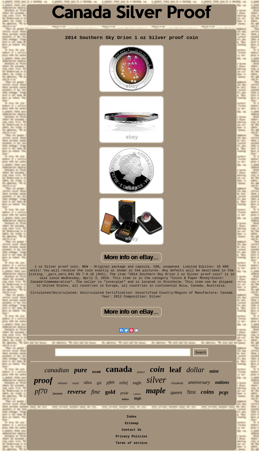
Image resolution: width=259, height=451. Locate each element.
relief (123, 383)
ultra (88, 382)
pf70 (41, 391)
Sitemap (132, 423)
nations (222, 382)
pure (80, 370)
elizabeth (177, 383)
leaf (175, 369)
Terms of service (131, 443)
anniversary (199, 382)
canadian (57, 370)
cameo (137, 393)
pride (124, 393)
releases (62, 383)
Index (131, 417)
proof (43, 380)
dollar (195, 370)
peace (141, 372)
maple (156, 390)
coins (207, 391)
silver (156, 380)
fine (95, 392)
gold (110, 392)
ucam (96, 372)
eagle (137, 383)
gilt (99, 383)
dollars (125, 399)
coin (157, 369)
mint (214, 371)
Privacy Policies (131, 436)
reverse (76, 391)
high (137, 398)
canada (119, 369)
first (191, 392)
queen (176, 392)
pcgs (224, 392)
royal (75, 383)
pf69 (110, 382)
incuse (57, 393)
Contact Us (131, 430)
